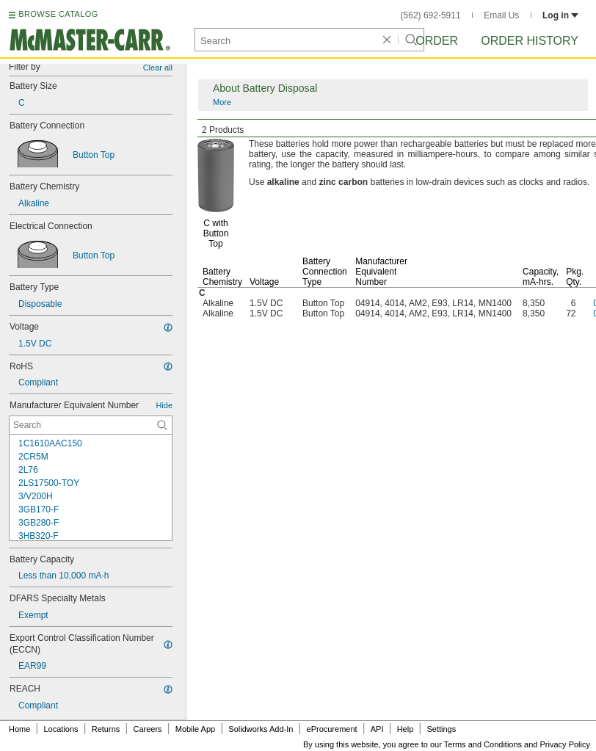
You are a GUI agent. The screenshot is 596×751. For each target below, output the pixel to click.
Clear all (157, 67)
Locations (61, 729)
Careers (147, 729)
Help (405, 729)
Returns (106, 729)
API (377, 729)
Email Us (501, 15)
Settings (441, 729)
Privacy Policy (565, 744)
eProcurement (332, 729)
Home (19, 729)
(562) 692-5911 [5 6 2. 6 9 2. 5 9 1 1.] (431, 15)
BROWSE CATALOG (58, 14)
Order (436, 41)
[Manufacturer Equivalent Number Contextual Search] (90, 425)
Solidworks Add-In (260, 729)
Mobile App (195, 729)
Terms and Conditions (483, 744)
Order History (529, 41)
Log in (560, 15)
